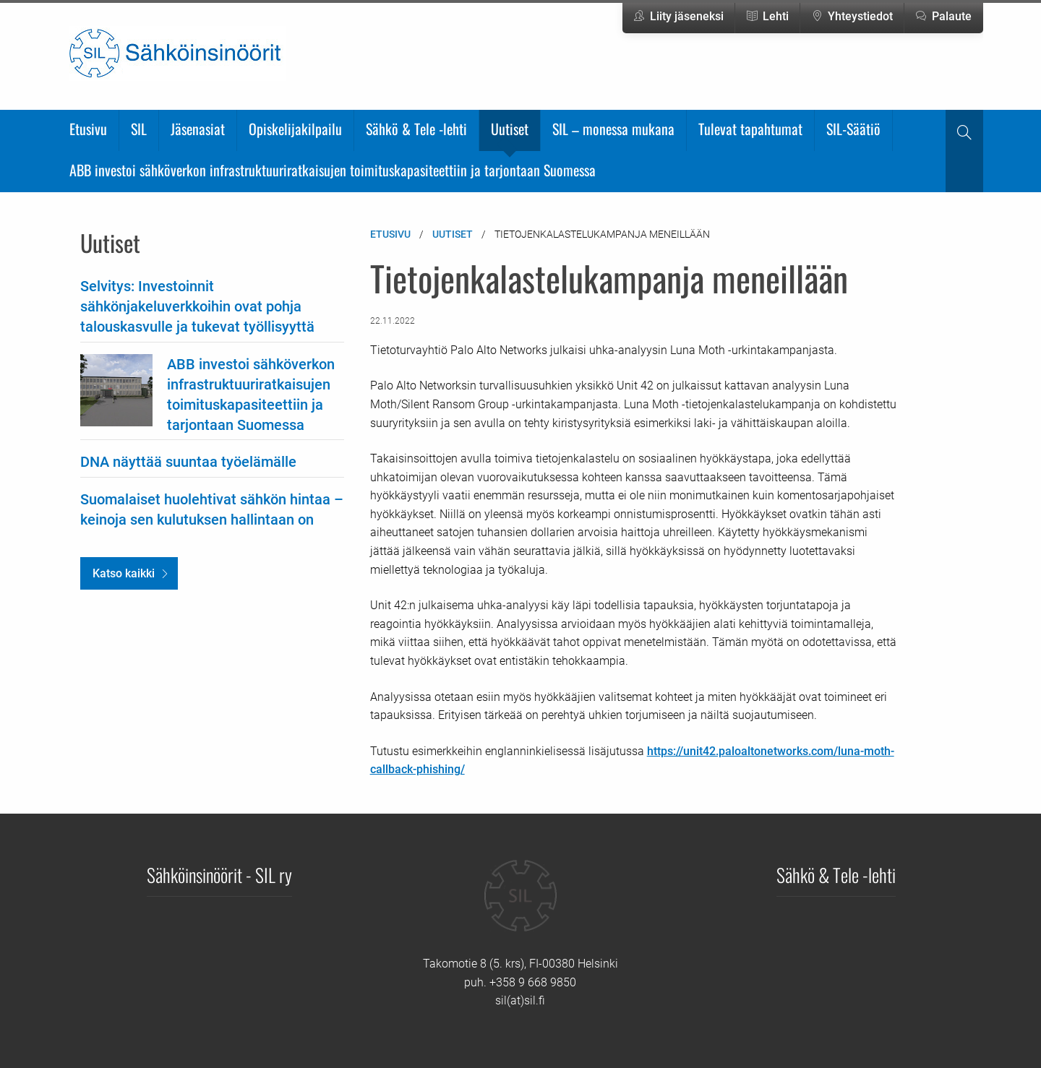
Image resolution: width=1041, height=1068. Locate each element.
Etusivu (88, 128)
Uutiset (509, 128)
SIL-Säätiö (853, 128)
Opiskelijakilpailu (295, 128)
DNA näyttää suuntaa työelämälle (188, 461)
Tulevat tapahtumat (750, 128)
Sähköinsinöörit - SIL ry (219, 874)
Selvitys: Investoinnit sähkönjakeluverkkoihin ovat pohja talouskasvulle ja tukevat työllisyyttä (197, 306)
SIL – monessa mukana (613, 128)
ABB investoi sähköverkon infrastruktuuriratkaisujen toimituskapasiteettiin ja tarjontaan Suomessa (332, 170)
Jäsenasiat (198, 128)
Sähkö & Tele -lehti (416, 128)
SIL (139, 128)
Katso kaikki (124, 573)
